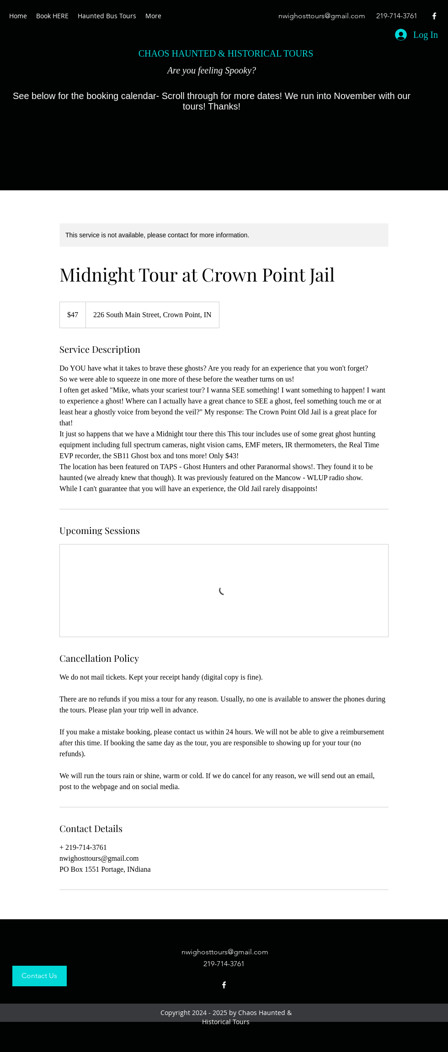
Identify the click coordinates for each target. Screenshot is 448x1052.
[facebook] (434, 16)
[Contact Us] (39, 976)
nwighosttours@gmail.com (321, 15)
